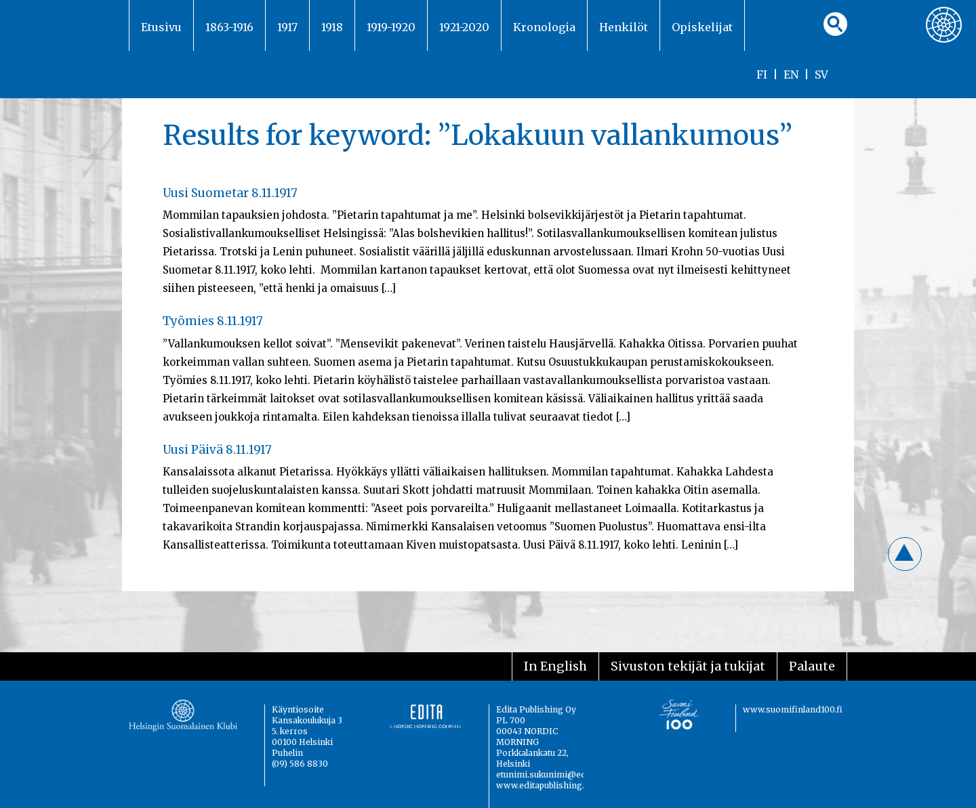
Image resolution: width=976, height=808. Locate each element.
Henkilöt (623, 27)
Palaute (812, 666)
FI (761, 74)
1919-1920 (391, 27)
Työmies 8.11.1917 (213, 321)
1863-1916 (229, 27)
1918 (332, 27)
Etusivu (161, 27)
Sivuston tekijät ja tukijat (688, 666)
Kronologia (544, 27)
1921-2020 (464, 27)
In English (555, 666)
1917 (287, 27)
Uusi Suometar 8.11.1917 (230, 193)
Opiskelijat (702, 27)
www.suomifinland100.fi (792, 709)
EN (791, 74)
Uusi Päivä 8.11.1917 (217, 449)
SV (821, 74)
